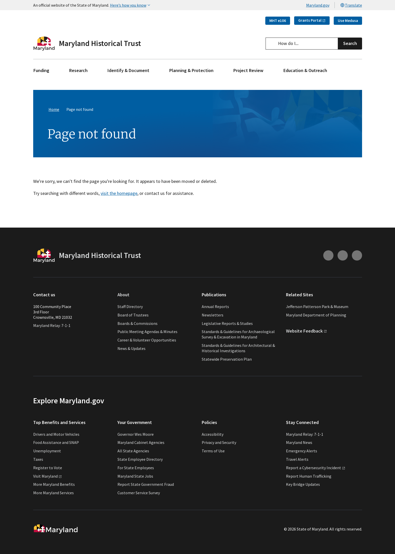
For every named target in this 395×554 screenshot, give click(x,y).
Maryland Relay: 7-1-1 (51, 325)
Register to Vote (47, 467)
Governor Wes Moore (135, 434)
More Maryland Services (53, 492)
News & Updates (131, 348)
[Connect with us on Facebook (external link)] (357, 256)
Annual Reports (215, 306)
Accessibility (212, 434)
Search (350, 43)
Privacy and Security (219, 442)
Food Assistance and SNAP (56, 442)
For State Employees (135, 467)
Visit (47, 476)
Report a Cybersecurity (315, 467)
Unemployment (47, 450)
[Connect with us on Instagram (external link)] (328, 256)
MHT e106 (277, 20)
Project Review (248, 70)
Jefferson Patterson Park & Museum (317, 306)
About (123, 295)
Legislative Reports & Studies (227, 323)
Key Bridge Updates (303, 484)
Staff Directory (130, 306)
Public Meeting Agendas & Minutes (147, 331)
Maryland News (299, 442)
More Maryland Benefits (54, 484)
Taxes (38, 459)
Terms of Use (213, 450)
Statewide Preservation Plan (227, 359)
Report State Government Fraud (145, 484)
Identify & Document (128, 70)
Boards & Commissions (137, 323)
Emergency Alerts (301, 450)
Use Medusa (348, 20)
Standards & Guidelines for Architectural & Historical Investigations (238, 348)
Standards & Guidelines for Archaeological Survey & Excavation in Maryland (238, 334)
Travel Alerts (297, 459)
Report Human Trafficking (308, 476)
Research (78, 70)
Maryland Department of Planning (316, 314)
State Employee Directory (140, 459)
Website (306, 331)
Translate (351, 5)
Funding (41, 70)
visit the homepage (119, 193)
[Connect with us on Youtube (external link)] (343, 256)
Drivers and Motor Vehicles (56, 434)
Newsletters (212, 314)
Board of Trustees (133, 314)
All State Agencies (133, 450)
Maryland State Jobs (135, 476)
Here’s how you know (130, 5)
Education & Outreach (305, 70)
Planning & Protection (191, 70)
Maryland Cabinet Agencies (140, 442)
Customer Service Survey (138, 492)
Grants (312, 20)
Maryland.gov (317, 5)
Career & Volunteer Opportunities (146, 340)
